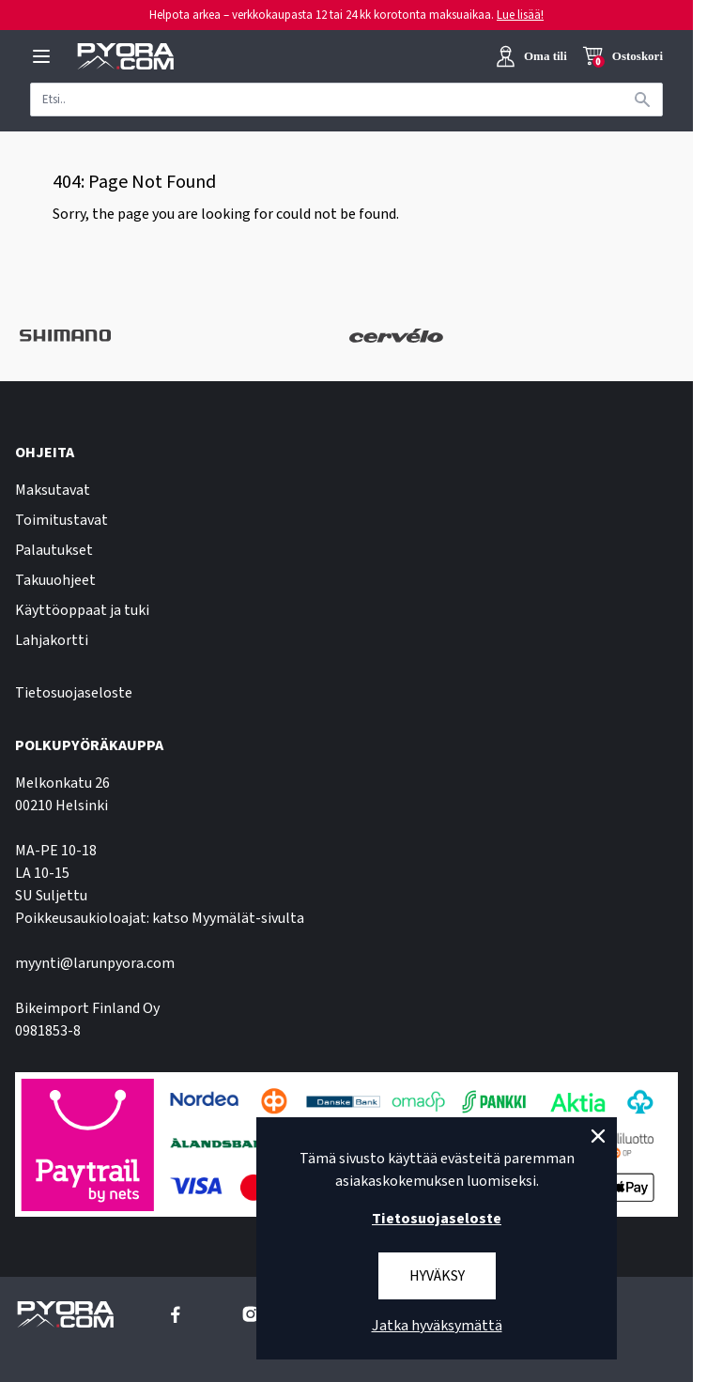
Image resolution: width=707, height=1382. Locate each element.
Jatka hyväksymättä (437, 1325)
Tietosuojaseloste (73, 693)
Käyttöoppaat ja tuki (82, 610)
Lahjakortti (51, 640)
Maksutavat (52, 490)
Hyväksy (437, 1276)
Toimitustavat (61, 520)
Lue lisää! (520, 15)
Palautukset (54, 550)
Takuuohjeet (55, 580)
